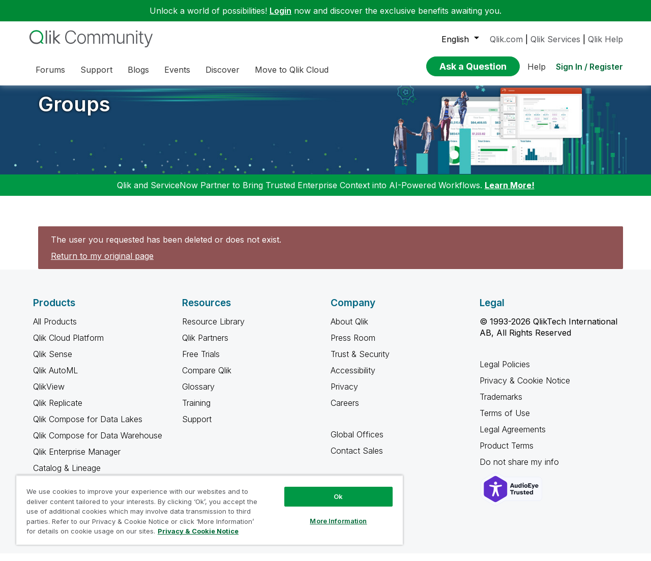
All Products (55, 329)
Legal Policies (505, 372)
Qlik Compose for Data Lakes (87, 427)
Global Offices (357, 442)
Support (197, 427)
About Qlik (349, 329)
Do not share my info (520, 469)
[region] (209, 510)
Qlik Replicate (57, 410)
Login (280, 11)
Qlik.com (506, 39)
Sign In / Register (589, 67)
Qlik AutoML (55, 378)
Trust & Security (360, 362)
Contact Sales (357, 458)
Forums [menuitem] (50, 70)
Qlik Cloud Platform (68, 345)
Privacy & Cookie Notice (525, 388)
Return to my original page (102, 263)
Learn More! (510, 193)
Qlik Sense (52, 362)
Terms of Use (505, 421)
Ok (338, 496)
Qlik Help (605, 39)
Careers (345, 410)
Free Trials (201, 362)
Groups (74, 112)
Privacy (344, 394)
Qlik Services (555, 39)
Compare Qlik (206, 378)
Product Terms (507, 453)
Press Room (353, 345)
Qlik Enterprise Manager (77, 459)
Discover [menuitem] (222, 70)
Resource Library (213, 329)
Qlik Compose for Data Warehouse (97, 443)
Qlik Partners (205, 345)
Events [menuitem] (177, 70)
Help (536, 67)
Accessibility (353, 378)
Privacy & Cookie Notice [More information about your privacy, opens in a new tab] (198, 531)
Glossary (198, 394)
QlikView (49, 394)
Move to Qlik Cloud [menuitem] (292, 70)
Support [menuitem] (96, 70)
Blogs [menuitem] (138, 70)
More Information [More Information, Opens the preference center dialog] (338, 521)
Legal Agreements (513, 437)
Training (196, 410)
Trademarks (501, 404)
